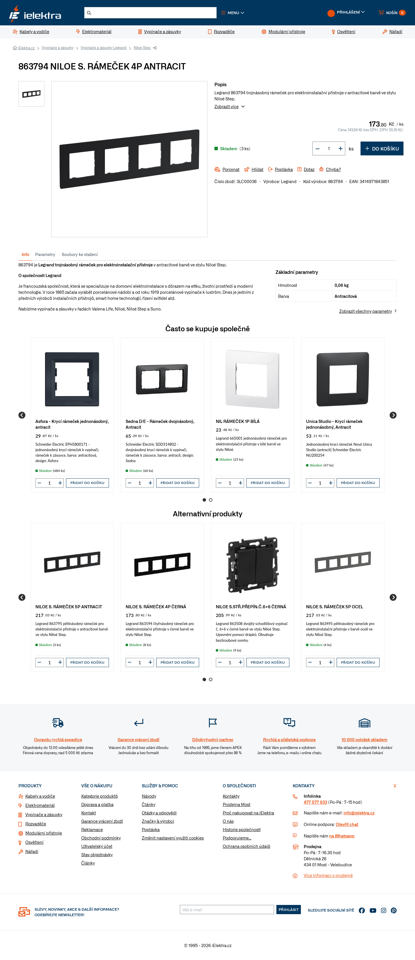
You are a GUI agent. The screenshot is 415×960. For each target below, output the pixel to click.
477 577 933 (315, 802)
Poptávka (151, 829)
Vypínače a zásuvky (57, 48)
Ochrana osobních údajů (246, 846)
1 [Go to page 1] (204, 500)
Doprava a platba (97, 804)
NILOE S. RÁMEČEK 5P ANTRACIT (68, 606)
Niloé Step (142, 48)
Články (88, 863)
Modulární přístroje (43, 833)
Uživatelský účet (96, 846)
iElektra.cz (26, 48)
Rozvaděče (35, 823)
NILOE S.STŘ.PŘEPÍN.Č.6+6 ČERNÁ (251, 606)
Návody (149, 796)
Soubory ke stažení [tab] (80, 254)
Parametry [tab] (45, 254)
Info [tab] (25, 254)
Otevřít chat (347, 824)
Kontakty (231, 796)
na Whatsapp (341, 835)
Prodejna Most (236, 804)
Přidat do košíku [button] (87, 483)
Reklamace (92, 829)
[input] (49, 483)
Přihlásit (289, 910)
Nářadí (31, 851)
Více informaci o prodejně (328, 875)
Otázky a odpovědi (159, 812)
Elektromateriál (40, 805)
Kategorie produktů (99, 796)
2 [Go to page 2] (210, 500)
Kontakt (88, 812)
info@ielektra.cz (359, 812)
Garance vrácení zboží (102, 821)
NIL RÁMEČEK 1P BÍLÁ (238, 421)
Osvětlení (34, 842)
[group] (72, 415)
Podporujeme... (237, 837)
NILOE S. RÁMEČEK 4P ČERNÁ (156, 606)
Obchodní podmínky (101, 837)
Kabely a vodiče (40, 796)
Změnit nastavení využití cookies (173, 837)
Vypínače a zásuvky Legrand (104, 48)
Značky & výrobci (158, 821)
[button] (232, 12)
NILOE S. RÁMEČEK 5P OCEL (334, 606)
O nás (228, 821)
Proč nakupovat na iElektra (248, 812)
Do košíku (382, 148)
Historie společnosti (242, 829)
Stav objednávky (97, 854)
